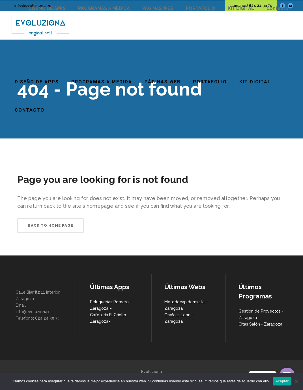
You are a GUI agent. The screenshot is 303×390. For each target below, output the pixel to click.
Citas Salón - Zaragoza (260, 324)
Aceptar (282, 381)
